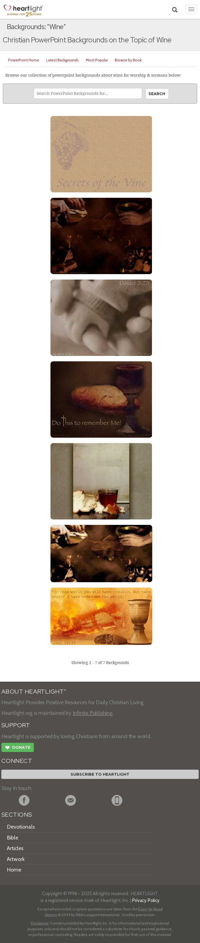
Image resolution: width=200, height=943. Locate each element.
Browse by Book (128, 60)
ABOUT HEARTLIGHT (33, 691)
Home (14, 869)
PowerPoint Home (23, 60)
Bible (12, 837)
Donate (17, 748)
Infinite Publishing (93, 713)
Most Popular (97, 60)
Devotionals (21, 826)
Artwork (16, 859)
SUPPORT (15, 725)
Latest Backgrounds (62, 60)
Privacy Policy (146, 900)
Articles (15, 848)
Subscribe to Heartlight (100, 774)
